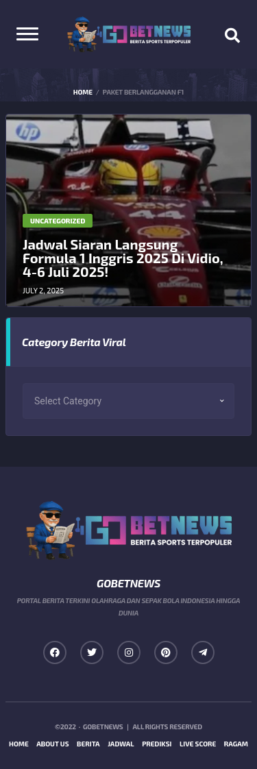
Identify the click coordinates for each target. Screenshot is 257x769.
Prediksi (156, 744)
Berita (88, 744)
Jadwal (121, 744)
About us (52, 744)
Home (19, 744)
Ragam (236, 744)
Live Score (198, 744)
